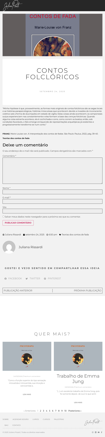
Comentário (9, 156)
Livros (36, 419)
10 (65, 411)
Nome (6, 188)
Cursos (46, 419)
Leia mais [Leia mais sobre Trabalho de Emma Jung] (78, 402)
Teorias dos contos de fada (75, 234)
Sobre (6, 419)
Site (4, 207)
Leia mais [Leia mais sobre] (27, 394)
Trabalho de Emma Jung (78, 378)
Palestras (59, 419)
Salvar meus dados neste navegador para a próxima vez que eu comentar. (43, 217)
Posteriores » (74, 411)
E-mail (7, 198)
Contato (16, 425)
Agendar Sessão (21, 419)
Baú (6, 425)
